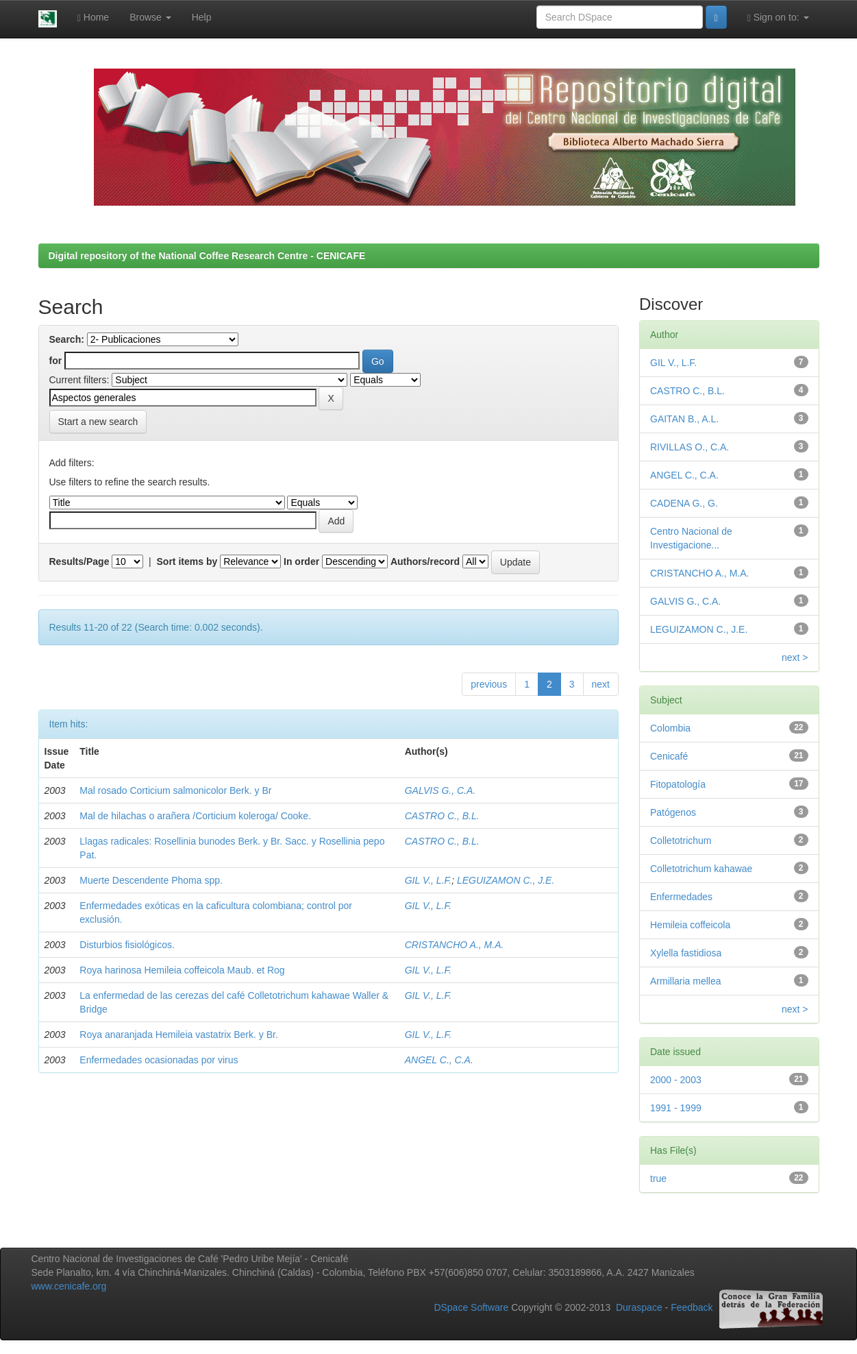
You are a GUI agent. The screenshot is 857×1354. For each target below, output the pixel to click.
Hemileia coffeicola (690, 924)
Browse (150, 17)
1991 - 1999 (675, 1107)
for (55, 360)
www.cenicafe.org (69, 1286)
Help (202, 17)
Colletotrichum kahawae (701, 868)
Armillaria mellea (685, 981)
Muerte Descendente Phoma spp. (151, 880)
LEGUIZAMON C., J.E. (505, 880)
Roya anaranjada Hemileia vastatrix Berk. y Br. (178, 1034)
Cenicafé (669, 756)
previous (489, 684)
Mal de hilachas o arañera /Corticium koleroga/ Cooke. (195, 815)
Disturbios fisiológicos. (127, 944)
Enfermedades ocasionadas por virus (158, 1059)
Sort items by (187, 561)
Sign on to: (778, 17)
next (601, 684)
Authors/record (425, 561)
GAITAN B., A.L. (684, 418)
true (658, 1178)
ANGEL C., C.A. (439, 1059)
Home (93, 17)
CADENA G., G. (684, 503)
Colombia (670, 728)
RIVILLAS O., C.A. (689, 447)
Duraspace (639, 1308)
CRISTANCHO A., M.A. (454, 944)
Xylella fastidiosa (685, 952)
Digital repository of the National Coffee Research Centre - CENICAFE (207, 255)
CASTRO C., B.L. (442, 815)
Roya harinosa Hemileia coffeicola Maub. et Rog (181, 970)
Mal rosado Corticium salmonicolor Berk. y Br (175, 790)
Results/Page (79, 561)
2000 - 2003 (675, 1079)
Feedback (691, 1308)
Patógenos (673, 812)
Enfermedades (681, 896)
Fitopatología (678, 784)
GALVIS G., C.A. (440, 790)
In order (301, 561)
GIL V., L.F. (428, 880)
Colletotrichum (680, 840)
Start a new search (98, 421)
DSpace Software (471, 1308)
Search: (66, 339)
